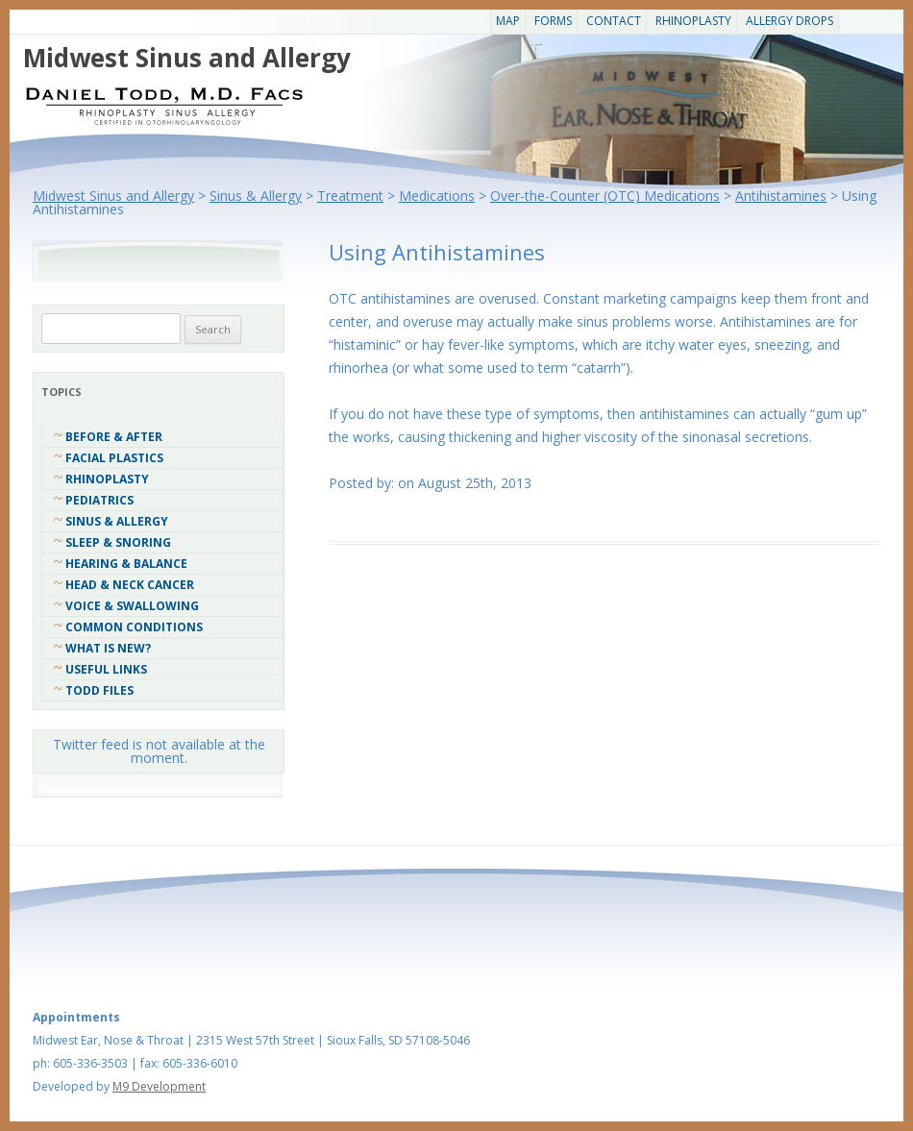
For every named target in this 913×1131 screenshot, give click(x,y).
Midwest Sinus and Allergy (187, 57)
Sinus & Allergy (116, 521)
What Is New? (108, 648)
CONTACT (613, 20)
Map (508, 20)
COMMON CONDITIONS (134, 627)
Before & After (113, 437)
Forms (553, 20)
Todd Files (99, 690)
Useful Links (106, 669)
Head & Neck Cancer (129, 585)
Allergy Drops (789, 20)
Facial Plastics (114, 458)
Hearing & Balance (126, 563)
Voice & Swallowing (132, 606)
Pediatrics (99, 500)
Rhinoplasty (693, 20)
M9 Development (159, 1086)
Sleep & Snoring (118, 542)
